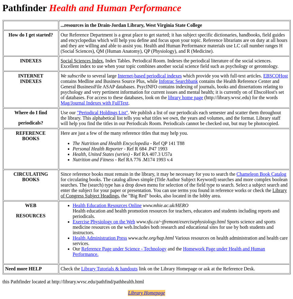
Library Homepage (146, 292)
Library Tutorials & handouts (109, 268)
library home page (185, 97)
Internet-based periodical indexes (150, 75)
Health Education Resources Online (107, 205)
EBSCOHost (275, 75)
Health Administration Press (100, 238)
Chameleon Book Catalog (261, 174)
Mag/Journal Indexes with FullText (94, 102)
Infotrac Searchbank (178, 81)
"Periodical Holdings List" (102, 112)
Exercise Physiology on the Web (104, 221)
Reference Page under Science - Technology (123, 248)
